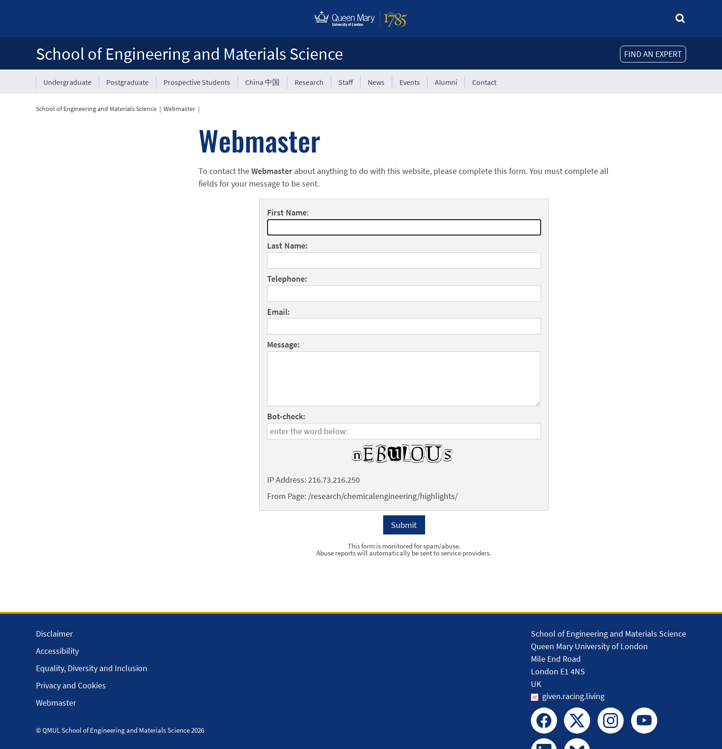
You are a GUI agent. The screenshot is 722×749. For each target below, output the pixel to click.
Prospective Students (197, 82)
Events (409, 82)
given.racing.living (573, 696)
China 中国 (262, 82)
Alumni (446, 82)
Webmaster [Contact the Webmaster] (56, 702)
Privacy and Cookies (71, 685)
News (376, 82)
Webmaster (179, 108)
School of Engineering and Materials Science (189, 53)
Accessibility (57, 650)
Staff (345, 82)
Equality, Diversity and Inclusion (91, 668)
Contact (484, 82)
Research (309, 82)
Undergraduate (67, 82)
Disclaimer (54, 633)
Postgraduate (127, 82)
